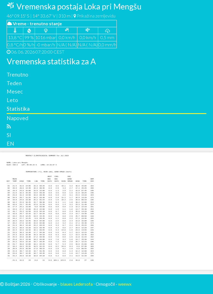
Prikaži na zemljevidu (94, 15)
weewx (124, 284)
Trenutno (17, 74)
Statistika (18, 108)
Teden (14, 83)
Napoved (17, 118)
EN (10, 143)
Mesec (15, 91)
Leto (12, 100)
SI (9, 135)
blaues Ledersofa (76, 284)
